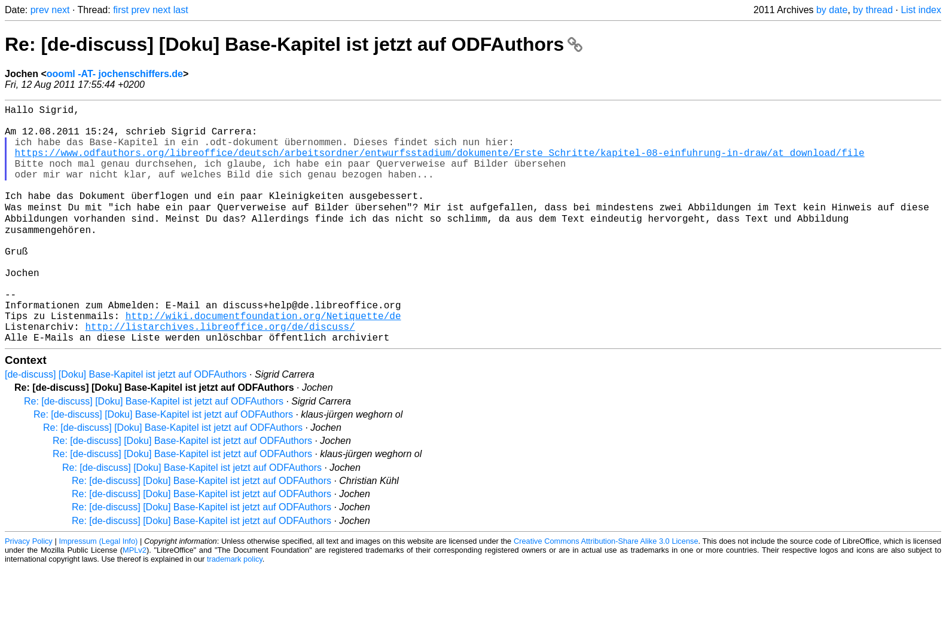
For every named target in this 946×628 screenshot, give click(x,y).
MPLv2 (135, 600)
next (60, 10)
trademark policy (235, 609)
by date (831, 10)
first (121, 10)
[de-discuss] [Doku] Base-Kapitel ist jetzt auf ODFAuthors (126, 425)
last (180, 10)
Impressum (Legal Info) (98, 591)
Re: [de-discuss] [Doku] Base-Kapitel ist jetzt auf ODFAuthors (293, 44)
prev (39, 10)
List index (921, 10)
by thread (873, 10)
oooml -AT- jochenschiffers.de (115, 74)
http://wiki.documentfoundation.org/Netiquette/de (263, 361)
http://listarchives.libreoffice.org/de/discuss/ (220, 374)
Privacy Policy (29, 591)
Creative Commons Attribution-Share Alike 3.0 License (606, 591)
